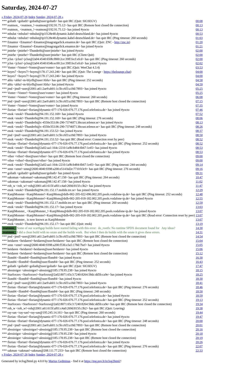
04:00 (199, 71)
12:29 (199, 190)
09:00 (199, 156)
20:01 (199, 325)
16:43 (199, 261)
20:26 (199, 342)
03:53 (199, 67)
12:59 (199, 202)
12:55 (199, 198)
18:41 (199, 283)
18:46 (199, 287)
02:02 (199, 63)
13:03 (199, 207)
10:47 (199, 177)
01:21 (199, 46)
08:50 (199, 135)
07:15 (199, 101)
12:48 (199, 194)
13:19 (199, 223)
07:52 (199, 114)
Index (31, 17)
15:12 (199, 253)
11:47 (199, 185)
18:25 (199, 274)
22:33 (199, 350)
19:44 (199, 312)
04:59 (199, 84)
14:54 (199, 236)
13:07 (199, 211)
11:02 (199, 181)
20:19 (199, 338)
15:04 (199, 240)
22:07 (199, 346)
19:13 (199, 299)
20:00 (199, 321)
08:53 (199, 147)
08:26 (199, 126)
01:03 (199, 38)
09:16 (199, 169)
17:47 (199, 266)
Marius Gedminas (59, 361)
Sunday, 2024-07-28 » (49, 17)
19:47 (199, 316)
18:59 (199, 295)
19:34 (199, 304)
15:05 (199, 245)
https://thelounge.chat (117, 71)
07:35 (199, 105)
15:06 (199, 249)
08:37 (199, 130)
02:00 (199, 50)
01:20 (199, 42)
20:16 (199, 329)
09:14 (199, 164)
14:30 (199, 228)
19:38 (199, 308)
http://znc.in (121, 42)
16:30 (199, 257)
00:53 (199, 33)
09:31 (199, 173)
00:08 (199, 21)
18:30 (199, 278)
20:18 (199, 333)
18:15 (199, 270)
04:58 (199, 80)
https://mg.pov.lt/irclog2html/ (102, 361)
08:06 (199, 118)
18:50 (199, 291)
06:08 (199, 97)
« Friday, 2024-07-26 (14, 17)
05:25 (199, 88)
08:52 (199, 139)
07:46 (199, 109)
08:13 (199, 122)
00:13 (199, 25)
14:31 (199, 232)
